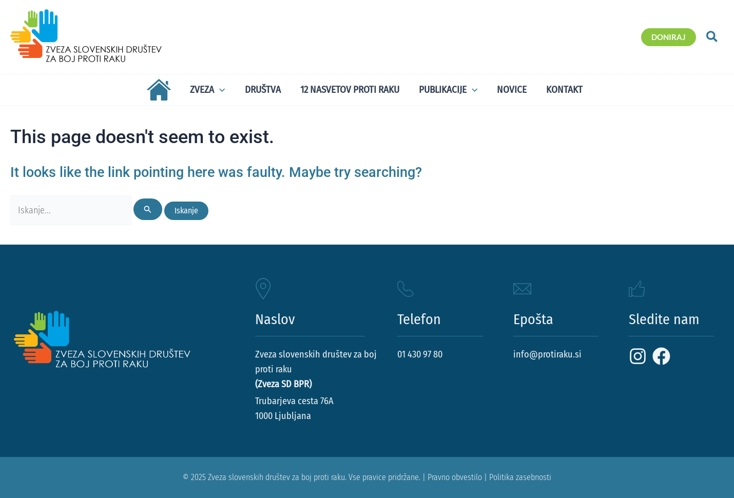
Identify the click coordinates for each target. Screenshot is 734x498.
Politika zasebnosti (520, 477)
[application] (219, 89)
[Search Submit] (147, 209)
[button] (668, 37)
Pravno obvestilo (455, 477)
